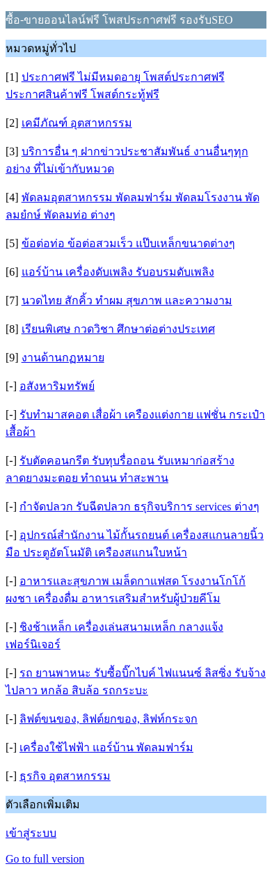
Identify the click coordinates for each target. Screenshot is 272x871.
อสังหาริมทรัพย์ (57, 386)
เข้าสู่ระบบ (31, 833)
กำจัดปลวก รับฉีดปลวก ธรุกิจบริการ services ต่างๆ (139, 506)
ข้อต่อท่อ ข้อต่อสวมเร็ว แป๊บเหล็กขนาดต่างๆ (128, 243)
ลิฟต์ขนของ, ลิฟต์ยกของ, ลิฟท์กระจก (108, 719)
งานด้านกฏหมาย (63, 357)
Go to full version (45, 859)
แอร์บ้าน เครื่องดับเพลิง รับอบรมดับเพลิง (118, 272)
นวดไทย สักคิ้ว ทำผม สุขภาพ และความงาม (127, 300)
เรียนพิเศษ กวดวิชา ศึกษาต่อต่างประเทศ (118, 329)
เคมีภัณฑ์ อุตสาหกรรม (77, 123)
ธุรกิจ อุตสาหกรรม (65, 776)
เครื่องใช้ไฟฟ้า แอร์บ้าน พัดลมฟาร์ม (106, 747)
